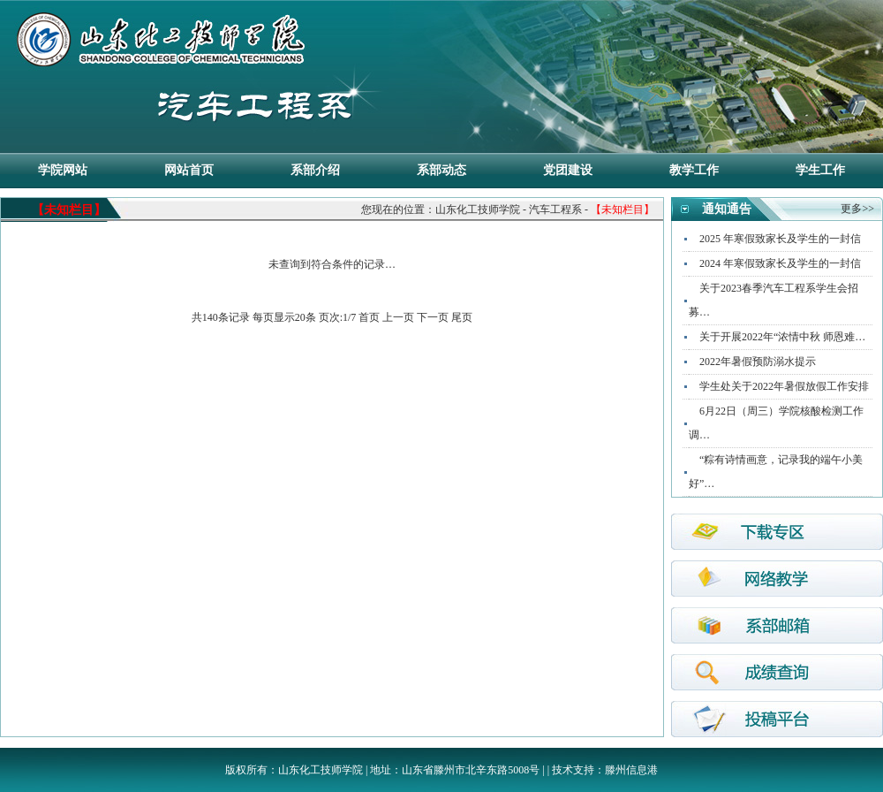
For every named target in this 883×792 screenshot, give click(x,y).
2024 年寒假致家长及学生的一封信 (780, 263)
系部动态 (441, 170)
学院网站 (62, 170)
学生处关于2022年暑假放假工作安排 (784, 386)
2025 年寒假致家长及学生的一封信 (780, 238)
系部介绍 (315, 170)
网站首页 (189, 170)
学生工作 (820, 170)
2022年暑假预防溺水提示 (757, 361)
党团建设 (567, 170)
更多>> (857, 208)
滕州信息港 (631, 770)
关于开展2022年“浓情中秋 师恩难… (782, 337)
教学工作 (694, 170)
